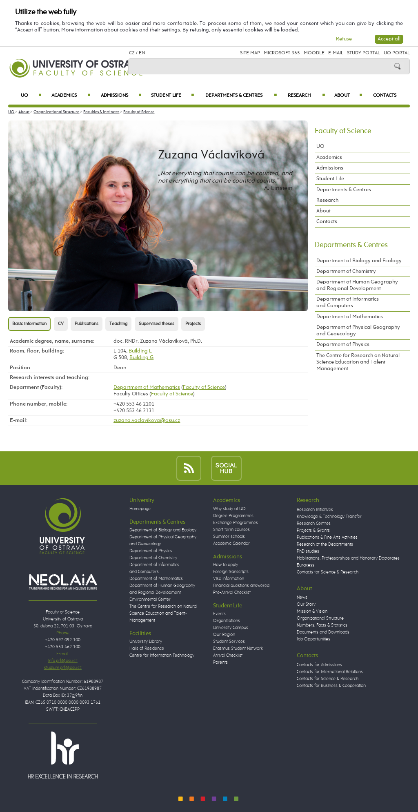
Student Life (172, 95)
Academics (70, 95)
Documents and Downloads (323, 632)
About (348, 95)
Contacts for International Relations (330, 671)
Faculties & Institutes (101, 112)
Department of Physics (342, 344)
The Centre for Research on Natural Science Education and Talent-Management (358, 362)
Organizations (226, 620)
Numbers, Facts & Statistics (322, 625)
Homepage (140, 508)
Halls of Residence (146, 648)
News (302, 597)
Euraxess (305, 565)
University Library (145, 641)
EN (142, 53)
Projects (193, 323)
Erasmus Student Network (238, 648)
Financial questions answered (241, 585)
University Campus (230, 627)
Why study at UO (229, 508)
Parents (220, 662)
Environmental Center (150, 599)
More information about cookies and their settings (120, 30)
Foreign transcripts (231, 571)
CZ (132, 53)
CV (61, 323)
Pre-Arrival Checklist (232, 592)
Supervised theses (156, 323)
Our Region (224, 634)
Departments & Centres (241, 95)
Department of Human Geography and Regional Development (357, 285)
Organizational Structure (56, 112)
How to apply (225, 564)
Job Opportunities (313, 639)
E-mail (335, 53)
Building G (141, 357)
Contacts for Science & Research (327, 572)
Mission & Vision (312, 611)
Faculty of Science (138, 112)
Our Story (306, 604)
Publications (86, 323)
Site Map (250, 53)
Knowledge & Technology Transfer (329, 516)
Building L (140, 351)
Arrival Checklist (227, 655)
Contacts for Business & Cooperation (331, 685)
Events (219, 613)
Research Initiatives (315, 509)
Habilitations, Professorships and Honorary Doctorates (348, 558)
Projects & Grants (313, 530)
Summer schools (229, 536)
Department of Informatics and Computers (347, 302)
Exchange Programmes (235, 522)
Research (306, 95)
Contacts (384, 95)
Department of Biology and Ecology (359, 260)
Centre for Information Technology (161, 655)
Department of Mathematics (146, 387)
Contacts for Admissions (319, 665)
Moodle (314, 53)
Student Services (229, 641)
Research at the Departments (325, 544)
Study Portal (363, 53)
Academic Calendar (231, 543)
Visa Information (228, 578)
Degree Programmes (233, 515)
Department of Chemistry (346, 271)
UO (31, 95)
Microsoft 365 (282, 53)
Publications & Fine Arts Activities (327, 537)
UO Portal (397, 53)
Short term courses (231, 529)
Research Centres (314, 523)
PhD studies (308, 551)
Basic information (29, 323)
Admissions (121, 95)
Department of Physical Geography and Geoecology (358, 331)
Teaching (118, 323)
